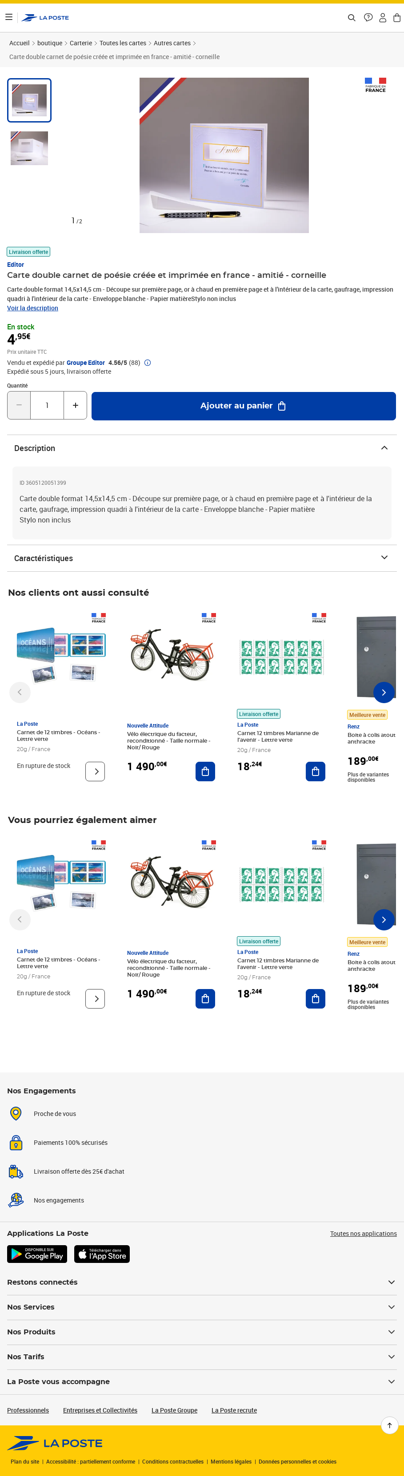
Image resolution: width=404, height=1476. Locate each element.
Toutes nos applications (363, 1233)
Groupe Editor (86, 363)
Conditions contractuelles (173, 1461)
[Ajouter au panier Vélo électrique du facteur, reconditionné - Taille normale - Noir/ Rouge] (205, 771)
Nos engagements (59, 1200)
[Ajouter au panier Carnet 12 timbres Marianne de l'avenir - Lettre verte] (315, 771)
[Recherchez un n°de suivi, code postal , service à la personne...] (351, 18)
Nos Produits (202, 1332)
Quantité (17, 385)
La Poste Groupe (174, 1410)
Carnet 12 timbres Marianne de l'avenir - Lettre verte (278, 737)
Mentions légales (231, 1461)
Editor (15, 264)
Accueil (19, 43)
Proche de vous (55, 1113)
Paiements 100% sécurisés (71, 1142)
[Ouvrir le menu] (9, 18)
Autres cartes (172, 43)
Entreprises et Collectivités (100, 1410)
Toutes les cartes (123, 43)
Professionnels (28, 1410)
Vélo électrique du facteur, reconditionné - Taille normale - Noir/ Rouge (169, 741)
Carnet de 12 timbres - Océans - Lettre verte (58, 736)
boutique (49, 43)
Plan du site (25, 1461)
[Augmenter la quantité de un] (75, 405)
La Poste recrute (234, 1410)
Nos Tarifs (202, 1357)
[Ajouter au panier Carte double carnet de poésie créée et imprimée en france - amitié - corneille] (244, 406)
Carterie (81, 43)
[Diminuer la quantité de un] (19, 405)
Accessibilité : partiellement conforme (90, 1461)
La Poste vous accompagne (202, 1382)
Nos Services (202, 1307)
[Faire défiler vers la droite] (384, 692)
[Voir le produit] (95, 771)
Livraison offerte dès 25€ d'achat (79, 1171)
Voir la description (32, 308)
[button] (368, 18)
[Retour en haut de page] (390, 1425)
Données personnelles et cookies (297, 1461)
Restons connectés (202, 1282)
